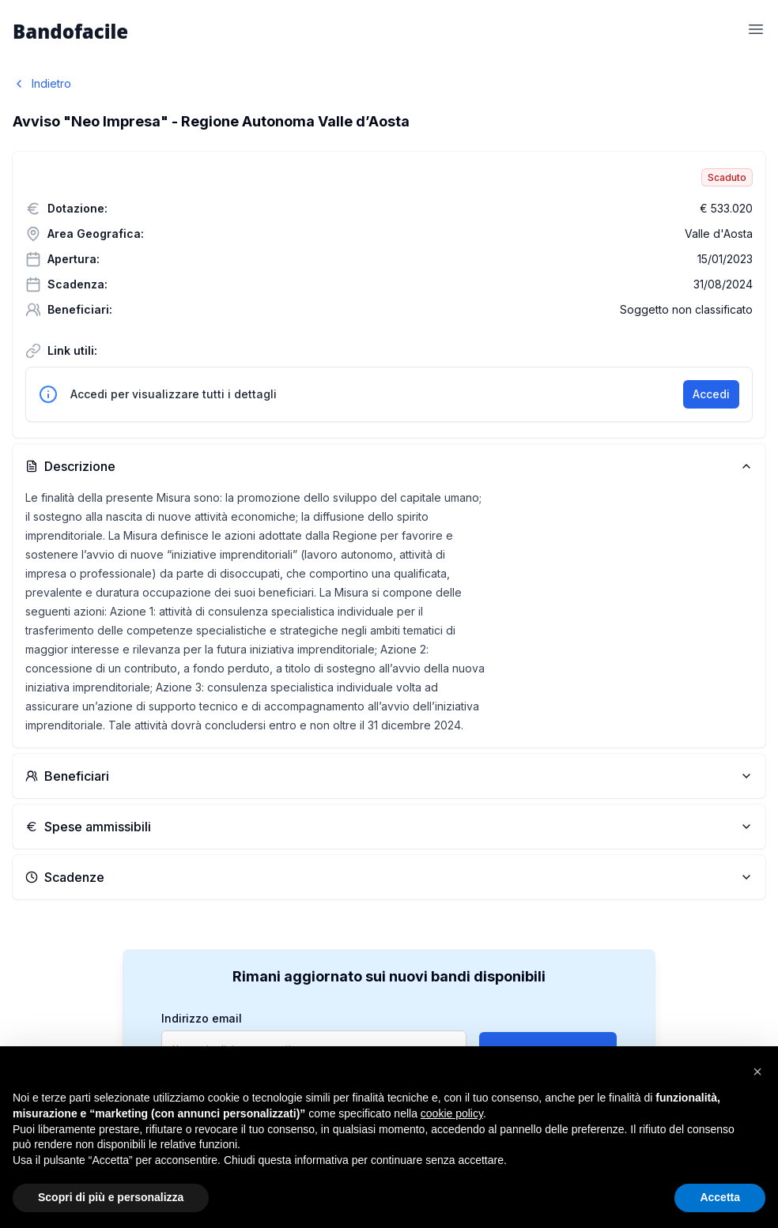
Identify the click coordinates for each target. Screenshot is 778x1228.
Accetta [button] (720, 1197)
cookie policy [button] (452, 1113)
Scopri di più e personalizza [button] (110, 1197)
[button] (757, 1071)
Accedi (711, 394)
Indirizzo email (201, 1018)
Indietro (42, 83)
